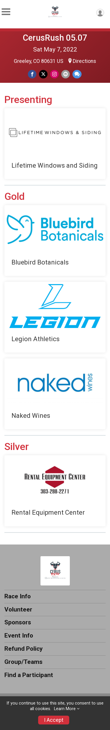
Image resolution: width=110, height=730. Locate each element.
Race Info (17, 596)
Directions (84, 61)
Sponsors (17, 622)
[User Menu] (100, 13)
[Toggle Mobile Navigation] (6, 12)
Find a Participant (28, 675)
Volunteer (18, 609)
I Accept (53, 720)
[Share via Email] (65, 74)
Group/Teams (23, 661)
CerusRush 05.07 (55, 38)
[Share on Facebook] (32, 74)
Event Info (18, 635)
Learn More (65, 708)
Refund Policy (23, 648)
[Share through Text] (77, 74)
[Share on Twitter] (43, 74)
